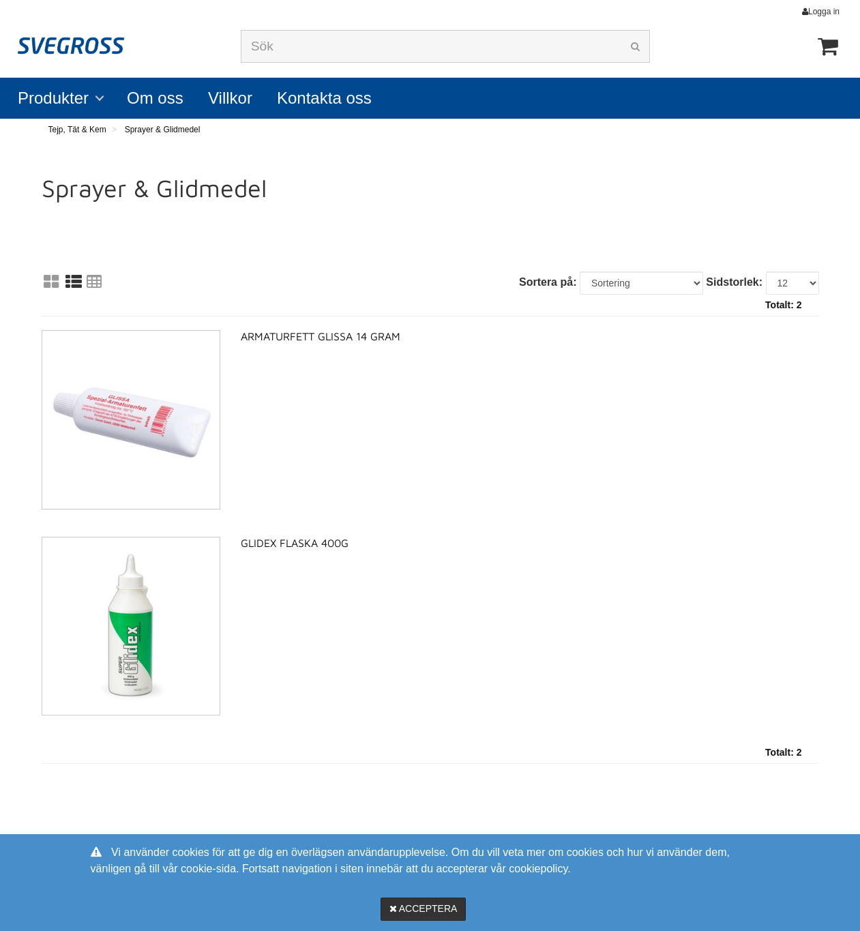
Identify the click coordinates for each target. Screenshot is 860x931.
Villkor (230, 98)
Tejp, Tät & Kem (77, 129)
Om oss (155, 98)
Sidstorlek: (734, 282)
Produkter (53, 98)
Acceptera (423, 908)
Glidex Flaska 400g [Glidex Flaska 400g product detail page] (295, 543)
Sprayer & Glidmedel (163, 129)
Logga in (824, 11)
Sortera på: (547, 282)
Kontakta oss (324, 98)
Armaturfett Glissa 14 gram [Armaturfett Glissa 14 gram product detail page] (320, 336)
